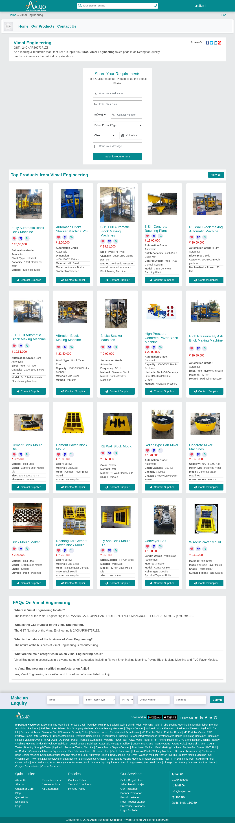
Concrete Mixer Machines (200, 447)
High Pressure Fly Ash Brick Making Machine (206, 338)
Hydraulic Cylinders (90, 739)
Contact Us (74, 26)
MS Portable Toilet (152, 732)
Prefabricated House (170, 736)
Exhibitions (21, 801)
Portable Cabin (78, 724)
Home (12, 14)
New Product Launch (132, 801)
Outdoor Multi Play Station (103, 724)
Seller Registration (131, 780)
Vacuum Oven (33, 739)
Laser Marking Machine (54, 724)
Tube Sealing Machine (174, 724)
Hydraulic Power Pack (115, 739)
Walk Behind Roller (130, 724)
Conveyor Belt (155, 541)
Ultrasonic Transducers (187, 751)
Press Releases (51, 780)
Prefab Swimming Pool (156, 758)
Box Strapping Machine (80, 728)
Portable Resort (173, 732)
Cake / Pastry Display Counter (112, 747)
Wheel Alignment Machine (62, 758)
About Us (21, 780)
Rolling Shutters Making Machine (187, 754)
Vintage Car (170, 762)
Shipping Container (195, 736)
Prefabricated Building (114, 736)
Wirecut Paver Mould (205, 542)
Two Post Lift (38, 758)
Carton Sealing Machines (109, 728)
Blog (18, 793)
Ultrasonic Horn (100, 751)
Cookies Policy (77, 780)
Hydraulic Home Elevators (160, 728)
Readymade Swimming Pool (73, 762)
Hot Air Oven (50, 739)
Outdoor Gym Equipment (105, 762)
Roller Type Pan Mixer (162, 445)
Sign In (201, 5)
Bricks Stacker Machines (111, 338)
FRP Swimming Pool (182, 758)
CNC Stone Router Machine (194, 739)
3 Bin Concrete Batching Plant (156, 229)
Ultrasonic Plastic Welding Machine (152, 751)
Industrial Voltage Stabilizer (52, 743)
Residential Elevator (188, 728)
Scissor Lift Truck (30, 732)
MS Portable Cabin (194, 732)
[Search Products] (78, 5)
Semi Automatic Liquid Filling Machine (103, 754)
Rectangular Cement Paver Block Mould (71, 543)
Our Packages (128, 788)
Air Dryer (132, 754)
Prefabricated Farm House (125, 732)
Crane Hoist (179, 743)
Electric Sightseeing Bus (134, 762)
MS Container (42, 736)
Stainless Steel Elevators (56, 732)
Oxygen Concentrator (27, 766)
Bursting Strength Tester (37, 747)
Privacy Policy (76, 788)
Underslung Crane (143, 743)
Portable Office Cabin (88, 736)
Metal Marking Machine (168, 747)
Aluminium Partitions (26, 728)
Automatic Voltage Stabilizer (114, 743)
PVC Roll (211, 747)
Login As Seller (129, 810)
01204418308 (180, 779)
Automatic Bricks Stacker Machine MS (71, 229)
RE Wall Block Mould (116, 446)
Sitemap (20, 784)
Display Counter (135, 728)
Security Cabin (80, 732)
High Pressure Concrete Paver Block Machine (161, 338)
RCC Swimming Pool (43, 762)
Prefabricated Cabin (63, 736)
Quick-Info (21, 797)
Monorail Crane (196, 743)
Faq (223, 14)
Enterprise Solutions (132, 806)
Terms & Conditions (80, 784)
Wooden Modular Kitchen (153, 754)
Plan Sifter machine (79, 751)
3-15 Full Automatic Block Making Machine (29, 337)
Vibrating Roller (151, 724)
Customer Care (24, 788)
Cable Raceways (120, 751)
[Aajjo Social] (196, 717)
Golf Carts (156, 762)
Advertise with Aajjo (132, 784)
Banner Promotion (131, 793)
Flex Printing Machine (164, 739)
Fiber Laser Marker (142, 747)
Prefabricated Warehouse (143, 736)
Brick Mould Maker (26, 542)
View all (216, 175)
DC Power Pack (68, 739)
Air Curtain (21, 751)
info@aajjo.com (181, 791)
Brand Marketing (130, 797)
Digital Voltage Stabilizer (83, 743)
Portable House (99, 732)
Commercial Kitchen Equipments (47, 751)
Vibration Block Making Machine (68, 338)
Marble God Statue (193, 747)
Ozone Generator (51, 766)
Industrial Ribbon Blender (203, 724)
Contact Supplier (29, 280)
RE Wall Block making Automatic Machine (206, 229)
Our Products (50, 26)
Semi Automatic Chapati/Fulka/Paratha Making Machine (110, 758)
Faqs (18, 806)
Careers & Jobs (51, 784)
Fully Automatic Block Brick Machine (28, 230)
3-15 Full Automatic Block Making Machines (115, 231)
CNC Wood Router (139, 739)
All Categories (50, 788)
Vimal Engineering (31, 14)
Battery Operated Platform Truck (197, 762)
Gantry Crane (162, 743)
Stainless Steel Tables (52, 728)
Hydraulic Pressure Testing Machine (73, 747)
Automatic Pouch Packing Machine (60, 754)
